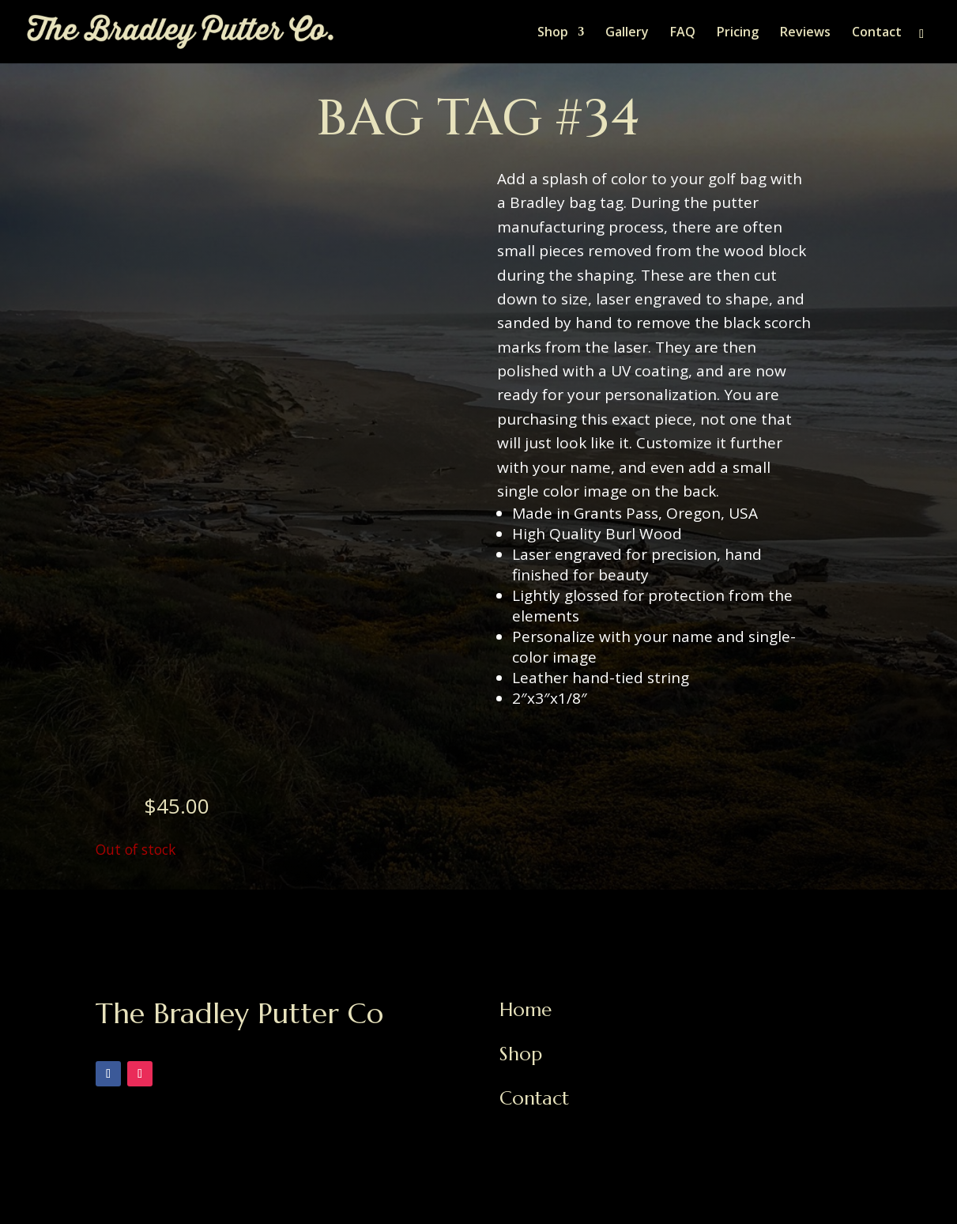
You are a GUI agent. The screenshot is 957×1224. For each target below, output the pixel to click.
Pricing (738, 33)
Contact (877, 33)
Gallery (627, 33)
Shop (552, 33)
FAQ (682, 33)
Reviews (805, 33)
